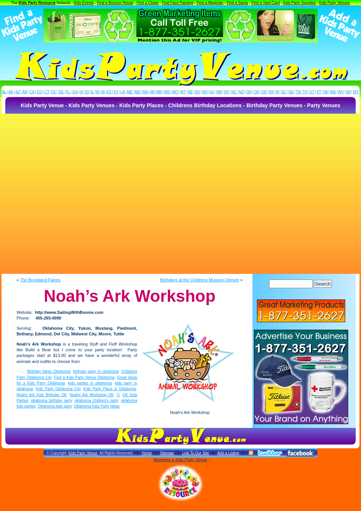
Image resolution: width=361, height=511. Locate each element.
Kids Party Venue (83, 453)
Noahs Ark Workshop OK (92, 395)
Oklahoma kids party (55, 406)
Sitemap (167, 453)
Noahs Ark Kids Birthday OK (42, 395)
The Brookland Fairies (40, 280)
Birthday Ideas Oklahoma (48, 371)
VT (319, 92)
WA (333, 92)
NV (197, 92)
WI (348, 92)
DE (61, 92)
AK (10, 92)
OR (264, 92)
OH (249, 92)
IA (102, 92)
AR (25, 92)
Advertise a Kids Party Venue (180, 459)
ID (87, 92)
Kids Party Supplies (299, 3)
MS (167, 92)
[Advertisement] (76, 193)
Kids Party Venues (334, 3)
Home (147, 453)
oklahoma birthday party (51, 400)
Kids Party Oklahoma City (58, 389)
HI (81, 92)
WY (356, 92)
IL (92, 92)
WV (341, 92)
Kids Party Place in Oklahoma (109, 389)
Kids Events (84, 3)
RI (277, 92)
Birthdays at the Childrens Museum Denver (199, 280)
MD (138, 92)
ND (241, 92)
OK (256, 92)
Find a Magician (210, 3)
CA (32, 92)
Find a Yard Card (265, 3)
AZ (17, 92)
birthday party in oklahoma (96, 371)
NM (219, 92)
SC (283, 92)
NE (190, 92)
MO (175, 92)
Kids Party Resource (37, 3)
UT (311, 92)
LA (123, 92)
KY (115, 92)
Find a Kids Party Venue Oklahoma (84, 377)
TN (298, 92)
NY (226, 92)
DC (54, 92)
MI (152, 92)
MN (159, 92)
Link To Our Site (195, 453)
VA (325, 92)
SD (291, 92)
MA (145, 92)
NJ (212, 92)
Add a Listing (228, 453)
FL (68, 92)
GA (75, 92)
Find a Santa (237, 3)
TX (305, 92)
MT (182, 92)
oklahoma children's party (96, 400)
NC (234, 92)
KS (109, 92)
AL (4, 92)
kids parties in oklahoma (90, 383)
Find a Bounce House (115, 3)
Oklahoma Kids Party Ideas (96, 406)
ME (130, 92)
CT (46, 92)
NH (204, 92)
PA (271, 92)
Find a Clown (147, 3)
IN (97, 92)
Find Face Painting (177, 3)
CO (39, 92)
